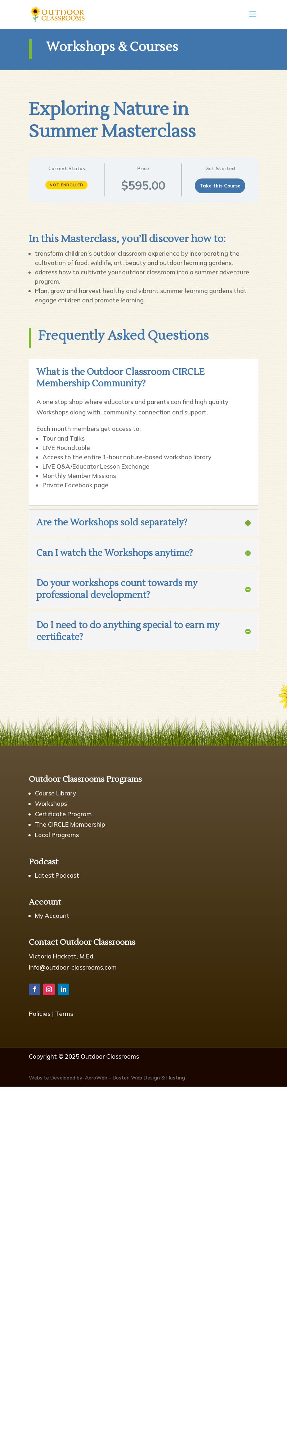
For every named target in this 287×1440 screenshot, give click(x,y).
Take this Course (220, 186)
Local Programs (57, 835)
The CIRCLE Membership (70, 824)
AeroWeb (96, 1077)
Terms (64, 1013)
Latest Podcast (57, 875)
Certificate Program (63, 814)
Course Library (55, 793)
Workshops (51, 803)
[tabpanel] (144, 265)
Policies (39, 1013)
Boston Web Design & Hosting (149, 1077)
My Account (52, 915)
